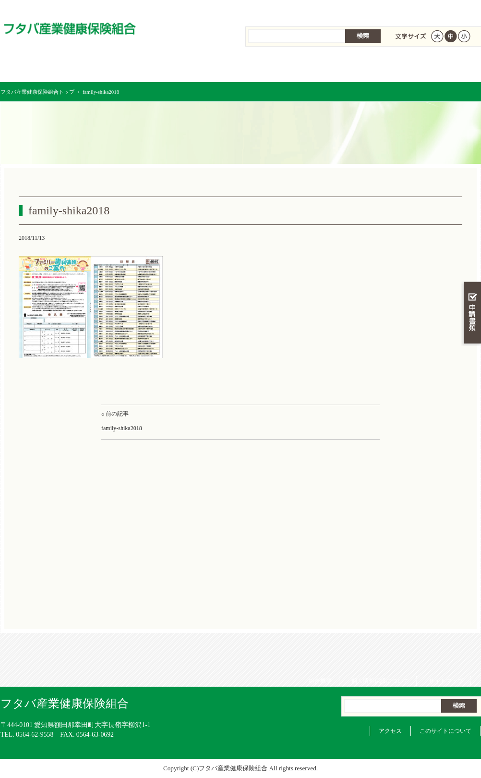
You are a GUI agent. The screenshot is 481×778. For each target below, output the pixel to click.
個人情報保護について (385, 9)
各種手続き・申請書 (360, 67)
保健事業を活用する (281, 67)
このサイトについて (445, 731)
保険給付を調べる (201, 67)
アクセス (390, 731)
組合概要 (325, 9)
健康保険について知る (121, 67)
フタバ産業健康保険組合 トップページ (40, 67)
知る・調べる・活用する (471, 224)
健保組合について (440, 67)
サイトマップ (450, 9)
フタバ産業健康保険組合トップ (37, 92)
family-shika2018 (121, 428)
